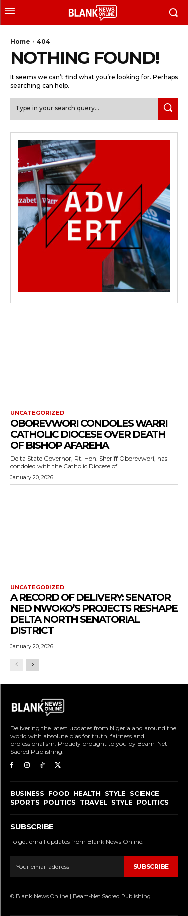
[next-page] (32, 665)
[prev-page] (16, 665)
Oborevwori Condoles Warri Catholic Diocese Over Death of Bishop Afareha (88, 434)
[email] (67, 866)
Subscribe (151, 866)
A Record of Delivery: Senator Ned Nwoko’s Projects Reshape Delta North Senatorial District (93, 613)
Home (20, 41)
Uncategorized (37, 413)
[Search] (168, 109)
